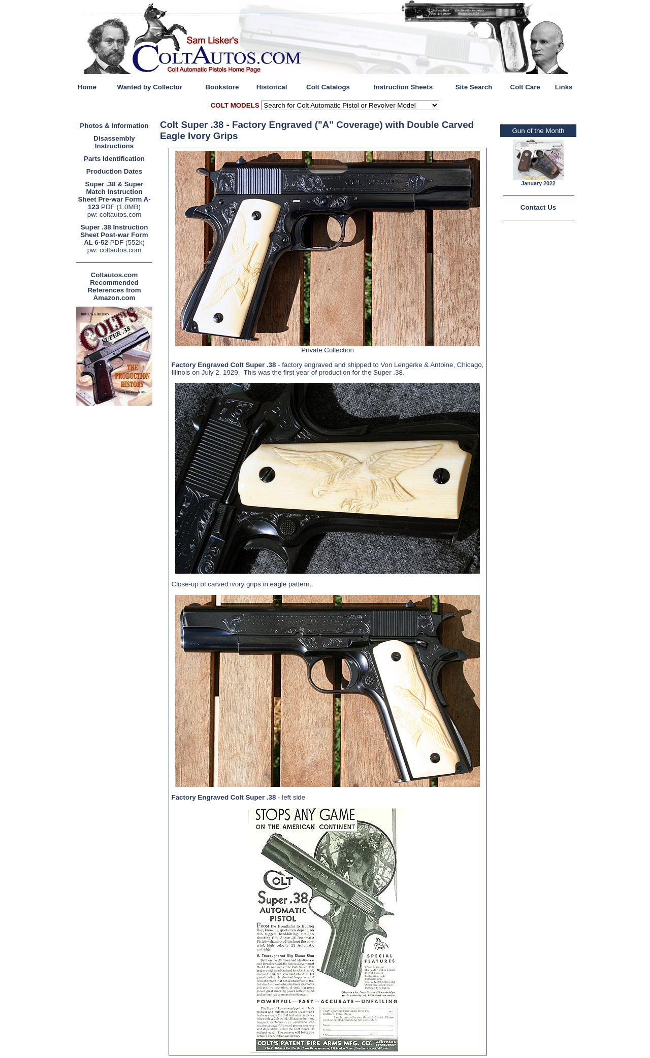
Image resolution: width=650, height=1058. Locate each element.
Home (87, 87)
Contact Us (538, 207)
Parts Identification (114, 158)
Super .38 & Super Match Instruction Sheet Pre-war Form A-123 (114, 195)
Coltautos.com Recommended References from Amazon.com (114, 286)
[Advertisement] (114, 561)
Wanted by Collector (149, 87)
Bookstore (222, 87)
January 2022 (538, 183)
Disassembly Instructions (114, 142)
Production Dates (114, 171)
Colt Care (525, 87)
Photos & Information (114, 125)
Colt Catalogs (328, 87)
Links (564, 87)
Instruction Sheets (403, 87)
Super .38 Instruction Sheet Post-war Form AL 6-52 (114, 234)
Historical (271, 87)
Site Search (474, 87)
